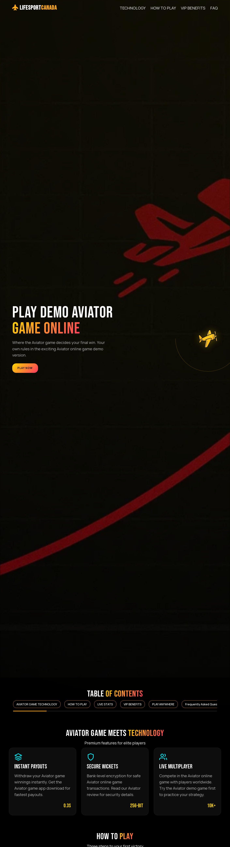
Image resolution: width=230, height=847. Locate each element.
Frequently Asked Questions (204, 704)
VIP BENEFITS (193, 8)
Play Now (25, 368)
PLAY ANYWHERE (163, 704)
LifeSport (34, 7)
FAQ (214, 8)
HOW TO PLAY (163, 8)
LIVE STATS (105, 704)
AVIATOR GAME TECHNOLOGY (36, 704)
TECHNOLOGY (133, 8)
